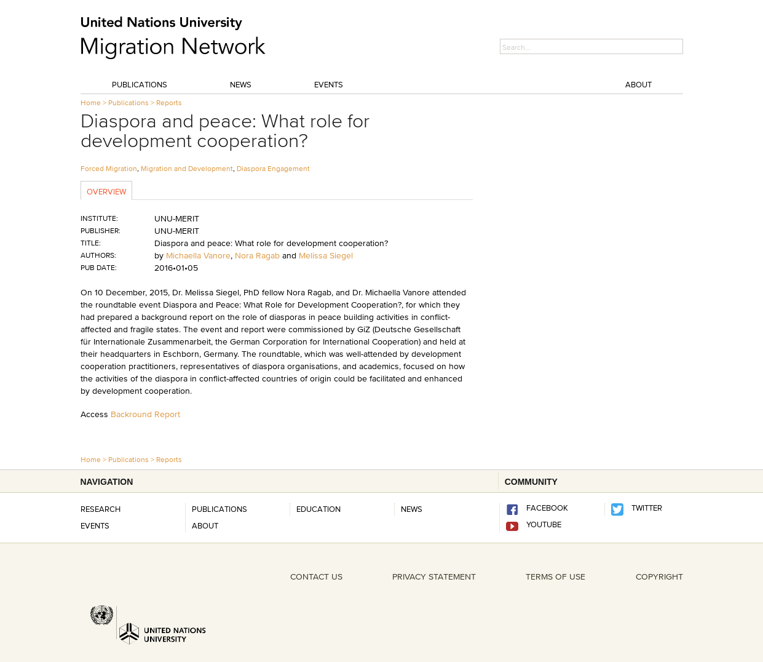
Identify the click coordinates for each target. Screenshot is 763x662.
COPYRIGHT (659, 576)
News (240, 84)
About (638, 84)
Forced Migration (109, 168)
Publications (139, 84)
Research (101, 508)
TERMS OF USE (555, 576)
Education (318, 508)
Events (328, 84)
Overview (106, 191)
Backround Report (145, 414)
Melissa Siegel (326, 255)
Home (91, 102)
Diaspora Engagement (273, 168)
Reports (169, 102)
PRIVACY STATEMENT (434, 576)
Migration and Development (187, 168)
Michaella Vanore (198, 255)
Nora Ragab (257, 255)
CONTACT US (316, 576)
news (411, 508)
